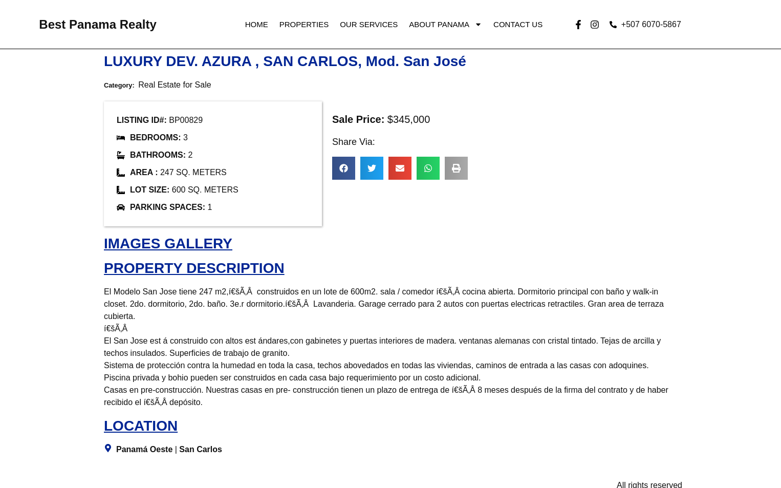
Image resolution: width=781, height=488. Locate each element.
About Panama (445, 24)
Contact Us (518, 24)
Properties (304, 24)
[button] (343, 168)
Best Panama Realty (97, 24)
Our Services (369, 24)
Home (256, 24)
